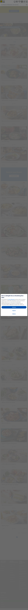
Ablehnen (14, 313)
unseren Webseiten (11, 299)
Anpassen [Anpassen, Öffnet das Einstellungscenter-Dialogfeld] (14, 310)
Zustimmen (14, 307)
